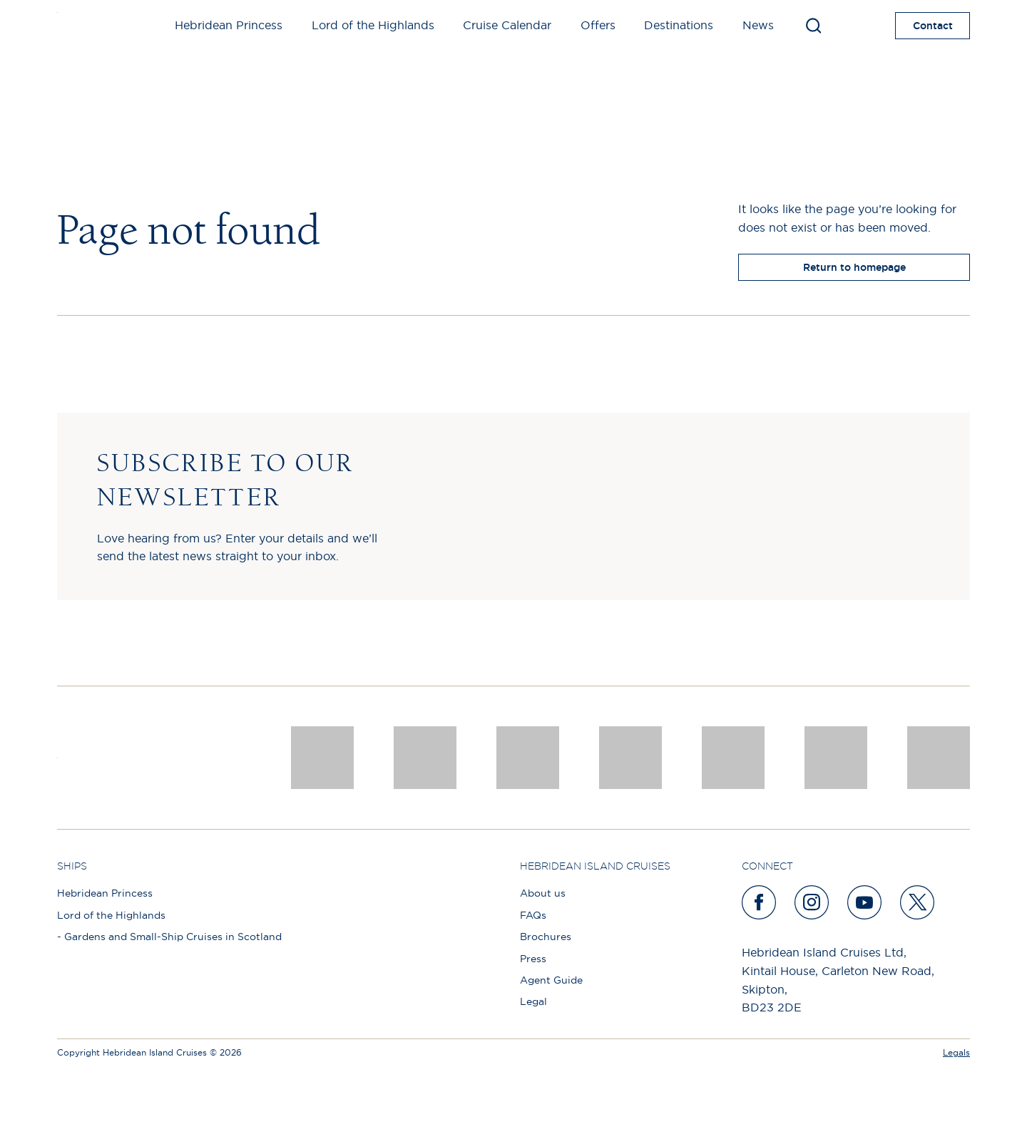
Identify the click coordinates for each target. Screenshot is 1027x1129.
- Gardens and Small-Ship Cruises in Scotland (169, 936)
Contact (933, 25)
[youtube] (865, 902)
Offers (598, 25)
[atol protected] (938, 757)
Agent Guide (551, 980)
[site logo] (80, 25)
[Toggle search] (813, 26)
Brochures (545, 936)
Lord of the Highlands (373, 25)
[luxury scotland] (733, 757)
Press (533, 958)
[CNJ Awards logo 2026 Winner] (322, 757)
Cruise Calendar (507, 25)
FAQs (533, 915)
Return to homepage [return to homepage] (854, 267)
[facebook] (759, 902)
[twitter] (918, 902)
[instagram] (812, 902)
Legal (533, 1001)
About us (543, 893)
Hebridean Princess (228, 25)
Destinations (678, 25)
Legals (956, 1052)
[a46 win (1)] (527, 757)
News (758, 25)
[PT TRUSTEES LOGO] (835, 757)
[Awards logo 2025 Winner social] (425, 757)
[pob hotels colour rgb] (630, 757)
